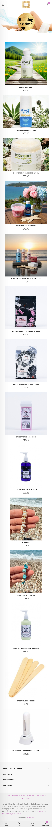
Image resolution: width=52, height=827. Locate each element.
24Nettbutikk (30, 818)
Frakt (8, 795)
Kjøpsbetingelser (18, 795)
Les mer (41, 811)
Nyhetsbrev (26, 798)
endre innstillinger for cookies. (11, 813)
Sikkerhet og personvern (36, 795)
